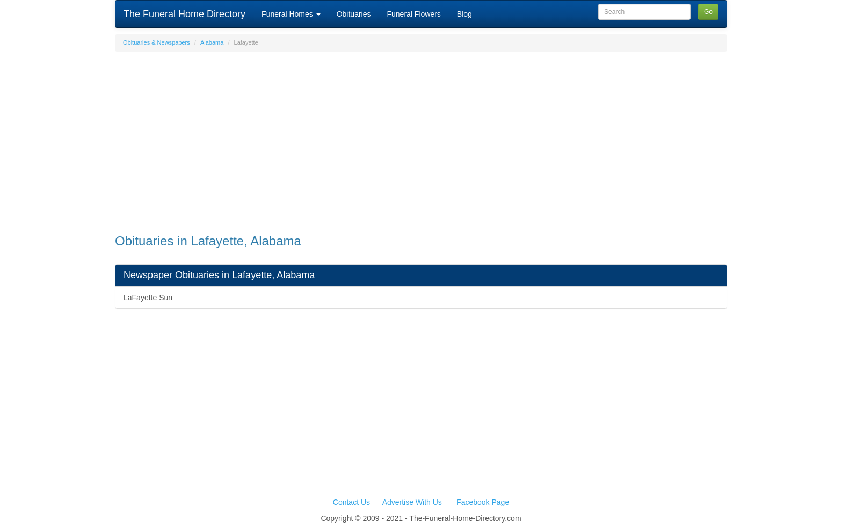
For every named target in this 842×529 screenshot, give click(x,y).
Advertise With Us (412, 502)
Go (708, 12)
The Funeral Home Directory (184, 14)
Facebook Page (482, 502)
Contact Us (351, 502)
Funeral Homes (291, 14)
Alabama (211, 42)
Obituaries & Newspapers (156, 42)
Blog (464, 14)
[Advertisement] (421, 137)
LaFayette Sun (148, 297)
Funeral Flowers (413, 14)
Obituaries (354, 14)
